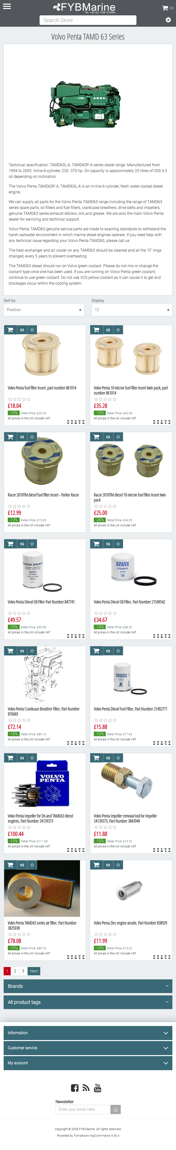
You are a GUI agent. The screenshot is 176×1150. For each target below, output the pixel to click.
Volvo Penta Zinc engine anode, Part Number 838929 (130, 923)
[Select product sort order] (44, 310)
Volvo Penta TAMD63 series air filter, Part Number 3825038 (42, 925)
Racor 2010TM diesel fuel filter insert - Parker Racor (43, 495)
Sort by (10, 300)
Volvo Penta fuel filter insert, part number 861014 (42, 388)
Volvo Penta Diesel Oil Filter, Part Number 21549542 (129, 602)
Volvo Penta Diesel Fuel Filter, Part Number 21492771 (130, 709)
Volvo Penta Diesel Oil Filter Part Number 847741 (41, 602)
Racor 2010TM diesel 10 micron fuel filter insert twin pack (130, 497)
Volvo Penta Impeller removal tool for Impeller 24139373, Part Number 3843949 (125, 818)
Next (34, 971)
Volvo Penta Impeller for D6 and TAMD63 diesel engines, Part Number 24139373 (40, 818)
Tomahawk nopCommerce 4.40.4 (96, 1135)
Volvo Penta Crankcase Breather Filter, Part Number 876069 (44, 711)
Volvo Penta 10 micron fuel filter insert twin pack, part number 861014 (131, 390)
